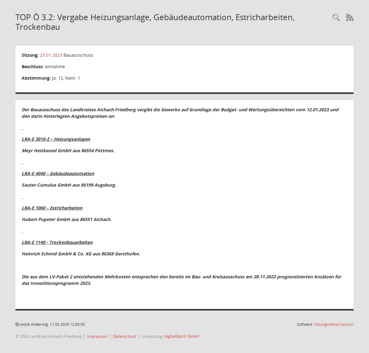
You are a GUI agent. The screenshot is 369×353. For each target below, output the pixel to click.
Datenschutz (124, 336)
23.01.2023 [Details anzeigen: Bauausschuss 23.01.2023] (51, 55)
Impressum (97, 336)
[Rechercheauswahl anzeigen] (336, 18)
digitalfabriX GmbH (181, 336)
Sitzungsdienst (334, 324)
